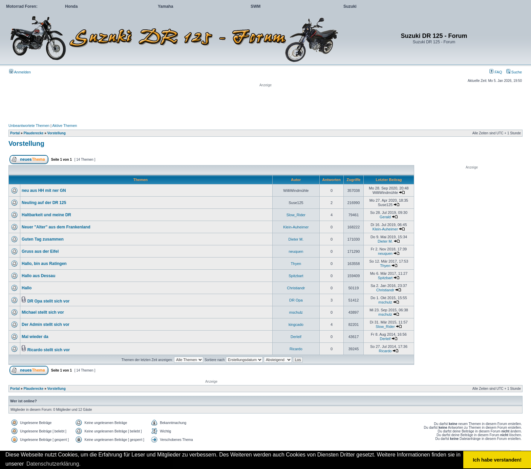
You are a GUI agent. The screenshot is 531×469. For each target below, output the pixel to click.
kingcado (296, 324)
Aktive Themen (64, 126)
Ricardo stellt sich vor (48, 350)
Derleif (296, 337)
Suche (514, 72)
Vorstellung (56, 133)
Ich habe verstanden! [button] (497, 460)
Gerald (385, 217)
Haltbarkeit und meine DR (46, 215)
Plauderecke (33, 133)
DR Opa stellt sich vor (48, 301)
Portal (15, 133)
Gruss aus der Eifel (40, 251)
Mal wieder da (35, 336)
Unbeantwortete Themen (28, 126)
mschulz (385, 302)
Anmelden (20, 72)
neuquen (296, 251)
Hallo (26, 288)
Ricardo (296, 349)
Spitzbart (296, 276)
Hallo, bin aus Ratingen (44, 263)
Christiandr (296, 288)
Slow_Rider (295, 215)
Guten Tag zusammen (43, 239)
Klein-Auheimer (296, 227)
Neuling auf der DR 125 (44, 202)
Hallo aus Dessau (38, 275)
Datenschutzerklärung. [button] (53, 464)
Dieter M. (296, 239)
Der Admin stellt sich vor (45, 324)
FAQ (495, 72)
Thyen (296, 264)
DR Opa (296, 300)
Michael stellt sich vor (43, 312)
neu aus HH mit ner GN (44, 190)
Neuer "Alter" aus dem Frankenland (56, 227)
